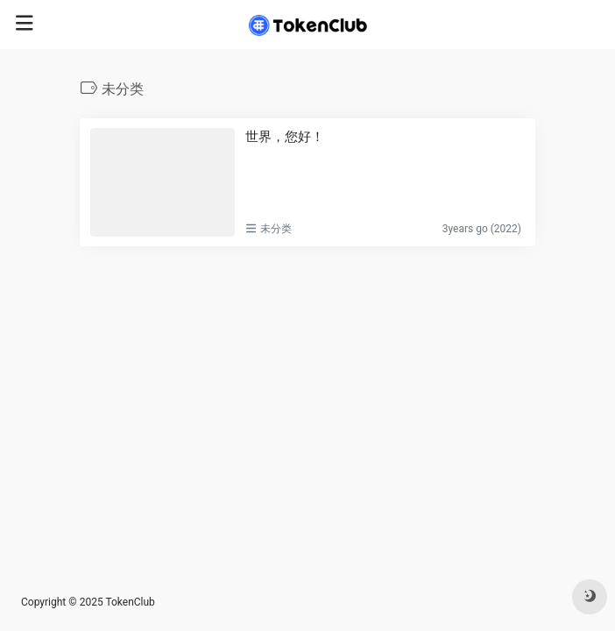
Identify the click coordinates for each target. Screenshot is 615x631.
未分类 (276, 229)
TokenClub (129, 602)
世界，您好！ (284, 137)
